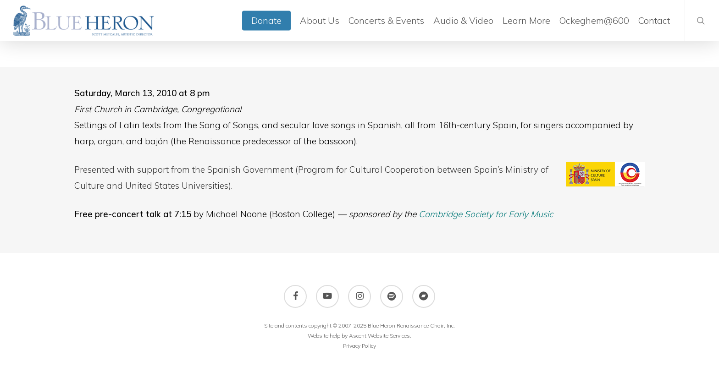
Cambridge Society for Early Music (486, 213)
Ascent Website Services (379, 335)
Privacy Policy (359, 345)
